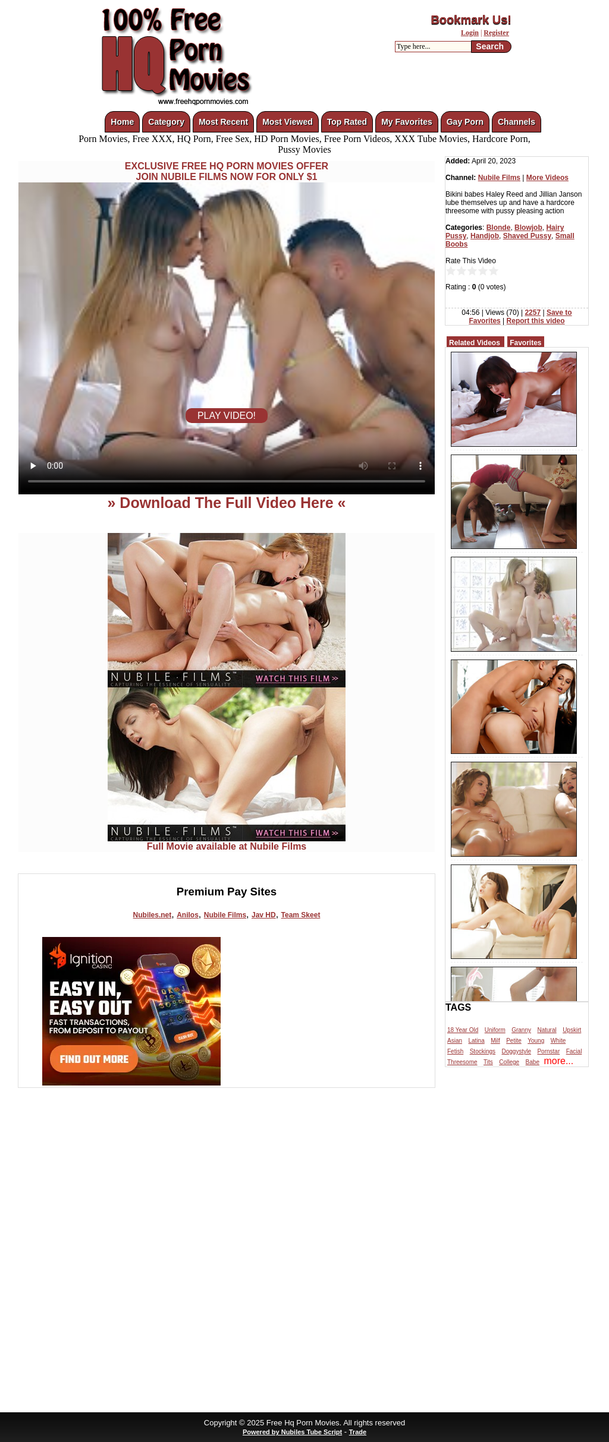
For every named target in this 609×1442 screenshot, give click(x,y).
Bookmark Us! (471, 19)
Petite (514, 1040)
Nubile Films (225, 915)
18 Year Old (462, 1030)
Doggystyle (516, 1051)
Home (122, 122)
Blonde (498, 227)
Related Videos (474, 343)
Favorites (525, 343)
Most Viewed (287, 122)
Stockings (482, 1051)
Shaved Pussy (527, 236)
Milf (495, 1040)
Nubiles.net (152, 915)
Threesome (462, 1062)
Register (496, 33)
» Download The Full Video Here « (226, 502)
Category (166, 122)
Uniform (495, 1030)
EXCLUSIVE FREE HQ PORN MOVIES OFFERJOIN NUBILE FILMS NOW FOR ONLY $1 (226, 171)
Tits (488, 1062)
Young (536, 1040)
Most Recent (223, 122)
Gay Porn (465, 122)
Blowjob (528, 227)
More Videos (547, 177)
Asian (454, 1040)
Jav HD (264, 915)
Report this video (536, 321)
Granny (521, 1030)
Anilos (188, 915)
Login (470, 33)
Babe (532, 1062)
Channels (516, 122)
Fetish (455, 1051)
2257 (533, 312)
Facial (574, 1051)
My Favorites (406, 122)
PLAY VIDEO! (226, 416)
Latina (476, 1040)
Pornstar (548, 1051)
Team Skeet (301, 915)
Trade (357, 1431)
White (558, 1040)
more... (558, 1061)
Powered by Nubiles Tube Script (292, 1431)
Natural (546, 1030)
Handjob (484, 236)
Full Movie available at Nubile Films (227, 842)
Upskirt (572, 1030)
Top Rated (347, 122)
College (509, 1062)
